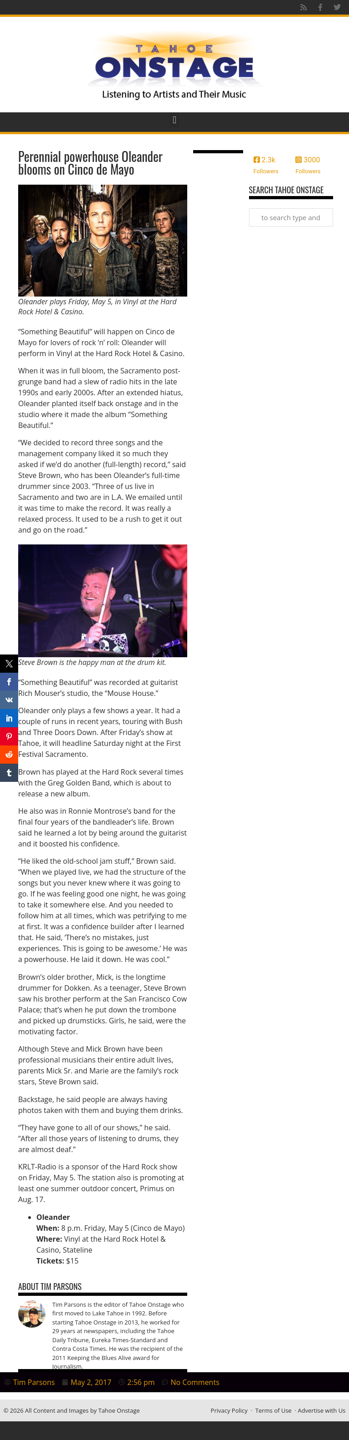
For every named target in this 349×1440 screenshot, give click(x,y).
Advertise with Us (321, 1410)
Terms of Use (273, 1410)
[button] (174, 119)
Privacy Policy (229, 1410)
